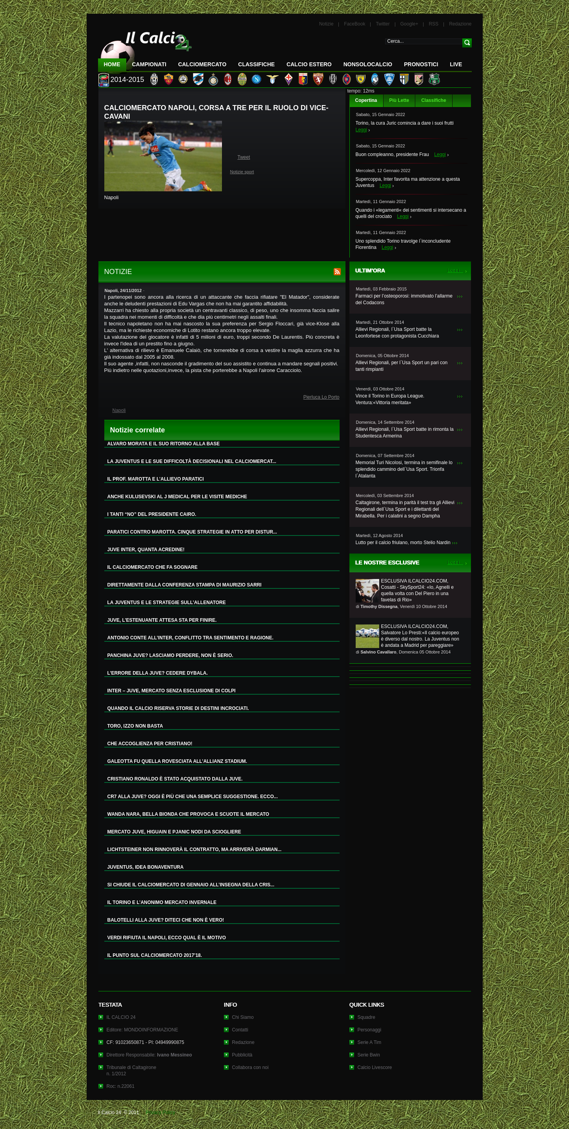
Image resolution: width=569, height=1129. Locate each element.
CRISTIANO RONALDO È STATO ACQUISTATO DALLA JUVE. (175, 779)
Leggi (361, 130)
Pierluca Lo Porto (321, 397)
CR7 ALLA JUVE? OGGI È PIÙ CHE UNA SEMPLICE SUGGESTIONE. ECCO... (192, 796)
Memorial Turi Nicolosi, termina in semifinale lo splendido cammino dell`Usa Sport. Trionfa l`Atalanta (404, 469)
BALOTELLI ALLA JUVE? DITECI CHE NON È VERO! (165, 920)
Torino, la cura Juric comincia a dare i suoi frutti (405, 123)
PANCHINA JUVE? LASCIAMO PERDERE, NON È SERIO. (170, 655)
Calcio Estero (309, 64)
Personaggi (370, 1030)
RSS (433, 24)
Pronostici (421, 64)
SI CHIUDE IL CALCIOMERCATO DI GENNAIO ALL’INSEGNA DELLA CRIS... (191, 885)
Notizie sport (242, 171)
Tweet (244, 157)
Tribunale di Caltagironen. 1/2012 (131, 1070)
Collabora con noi (250, 1067)
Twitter (382, 24)
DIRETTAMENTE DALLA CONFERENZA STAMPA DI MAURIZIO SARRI (184, 585)
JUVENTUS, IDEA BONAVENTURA (145, 867)
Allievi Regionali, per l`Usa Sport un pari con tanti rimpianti (402, 366)
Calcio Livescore (375, 1067)
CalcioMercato (202, 64)
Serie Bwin (369, 1055)
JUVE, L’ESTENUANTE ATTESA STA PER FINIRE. (162, 620)
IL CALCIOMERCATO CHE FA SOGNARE (152, 567)
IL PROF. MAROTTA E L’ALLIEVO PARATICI (155, 479)
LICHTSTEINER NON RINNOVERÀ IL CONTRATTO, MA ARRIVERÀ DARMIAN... (194, 849)
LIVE (456, 64)
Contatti (240, 1030)
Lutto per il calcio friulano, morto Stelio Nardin (403, 542)
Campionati (149, 64)
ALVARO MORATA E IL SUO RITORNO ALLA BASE (163, 444)
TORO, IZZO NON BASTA (135, 726)
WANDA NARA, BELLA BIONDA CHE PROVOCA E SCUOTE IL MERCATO (188, 814)
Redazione (460, 24)
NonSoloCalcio (368, 64)
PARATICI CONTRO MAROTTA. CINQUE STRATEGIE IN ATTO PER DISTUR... (192, 532)
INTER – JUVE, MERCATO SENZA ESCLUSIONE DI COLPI (171, 690)
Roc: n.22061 (121, 1086)
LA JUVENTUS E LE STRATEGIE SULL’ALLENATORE (166, 602)
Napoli (119, 410)
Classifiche (433, 100)
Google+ (409, 24)
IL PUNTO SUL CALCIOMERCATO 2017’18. (154, 955)
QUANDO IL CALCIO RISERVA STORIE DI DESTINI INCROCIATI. (178, 708)
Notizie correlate (137, 430)
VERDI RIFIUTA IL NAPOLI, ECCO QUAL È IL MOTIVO (166, 937)
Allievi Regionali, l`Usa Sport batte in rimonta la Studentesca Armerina (405, 433)
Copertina (366, 100)
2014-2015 (127, 79)
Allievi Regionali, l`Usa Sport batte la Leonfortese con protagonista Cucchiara (397, 333)
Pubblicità (242, 1055)
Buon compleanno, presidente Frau (392, 154)
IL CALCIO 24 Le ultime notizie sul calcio (145, 49)
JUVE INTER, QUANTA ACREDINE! (146, 549)
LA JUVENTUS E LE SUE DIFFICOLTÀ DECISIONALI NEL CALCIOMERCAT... (191, 461)
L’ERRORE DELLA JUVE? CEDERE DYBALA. (157, 673)
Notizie (326, 24)
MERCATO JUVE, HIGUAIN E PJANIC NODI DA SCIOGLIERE (174, 832)
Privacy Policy (160, 1112)
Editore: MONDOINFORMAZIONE (142, 1030)
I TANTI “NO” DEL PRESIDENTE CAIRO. (151, 514)
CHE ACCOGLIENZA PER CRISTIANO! (150, 743)
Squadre (366, 1017)
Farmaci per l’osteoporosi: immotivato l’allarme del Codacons (404, 299)
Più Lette (399, 100)
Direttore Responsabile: (149, 1055)
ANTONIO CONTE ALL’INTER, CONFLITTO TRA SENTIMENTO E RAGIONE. (190, 638)
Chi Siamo (243, 1017)
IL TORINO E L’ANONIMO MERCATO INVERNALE (161, 902)
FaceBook (354, 24)
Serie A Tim (370, 1042)
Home (112, 64)
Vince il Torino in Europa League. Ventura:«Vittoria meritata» (390, 399)
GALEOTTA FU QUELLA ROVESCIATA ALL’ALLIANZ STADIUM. (177, 761)
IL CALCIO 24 (121, 1017)
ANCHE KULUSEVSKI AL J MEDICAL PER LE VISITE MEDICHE (177, 496)
